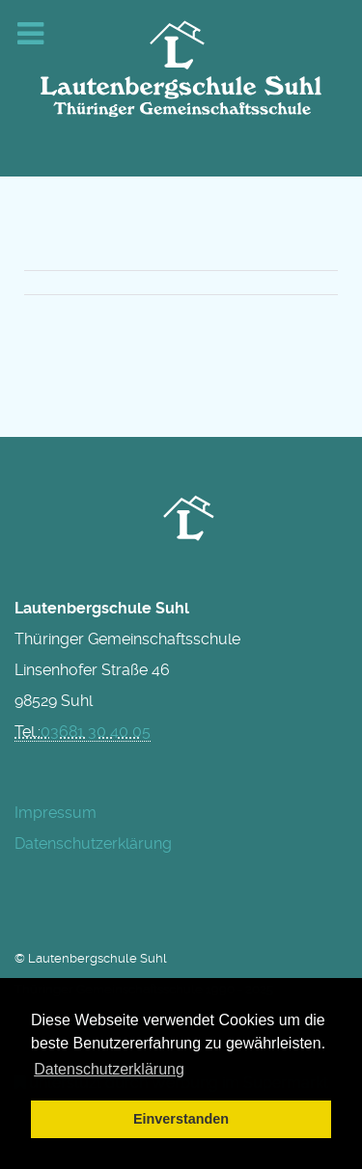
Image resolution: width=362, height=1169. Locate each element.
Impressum (55, 812)
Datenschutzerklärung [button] (109, 1069)
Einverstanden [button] (181, 1119)
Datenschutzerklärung (93, 843)
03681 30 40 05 (96, 731)
